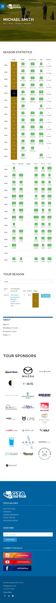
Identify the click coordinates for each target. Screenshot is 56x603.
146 (32, 71)
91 (36, 259)
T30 (21, 217)
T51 (41, 141)
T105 (36, 217)
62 (23, 78)
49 (14, 238)
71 (23, 134)
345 (32, 92)
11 (36, 175)
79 (43, 259)
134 (32, 99)
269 (32, 85)
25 (23, 148)
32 (23, 106)
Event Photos (9, 517)
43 (43, 203)
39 (23, 120)
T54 (41, 92)
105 (49, 231)
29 (43, 224)
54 (23, 64)
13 (41, 78)
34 (36, 203)
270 (32, 120)
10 (36, 189)
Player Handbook (11, 515)
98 (41, 155)
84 (23, 127)
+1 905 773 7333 (8, 589)
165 (32, 78)
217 (32, 134)
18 (23, 71)
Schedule (7, 512)
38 (43, 231)
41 (23, 99)
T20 (21, 231)
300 (32, 141)
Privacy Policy (7, 592)
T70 (49, 245)
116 (14, 217)
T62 (21, 196)
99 (36, 231)
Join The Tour (9, 509)
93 (23, 113)
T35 (21, 175)
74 (23, 92)
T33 (14, 196)
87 (41, 113)
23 (14, 182)
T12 (21, 210)
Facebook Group (10, 520)
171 (32, 64)
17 (14, 175)
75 (23, 85)
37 (21, 182)
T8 (41, 120)
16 (36, 224)
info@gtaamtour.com (9, 586)
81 (23, 141)
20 (43, 238)
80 (14, 231)
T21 (41, 134)
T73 (49, 238)
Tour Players (18, 23)
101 (49, 217)
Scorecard (45, 296)
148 (49, 196)
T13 (21, 203)
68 (32, 148)
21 (49, 203)
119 (49, 189)
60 (41, 85)
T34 (14, 245)
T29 (49, 168)
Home (4, 23)
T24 (41, 99)
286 (32, 127)
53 (36, 182)
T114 (36, 245)
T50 (14, 203)
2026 (28, 282)
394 (32, 113)
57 (36, 168)
